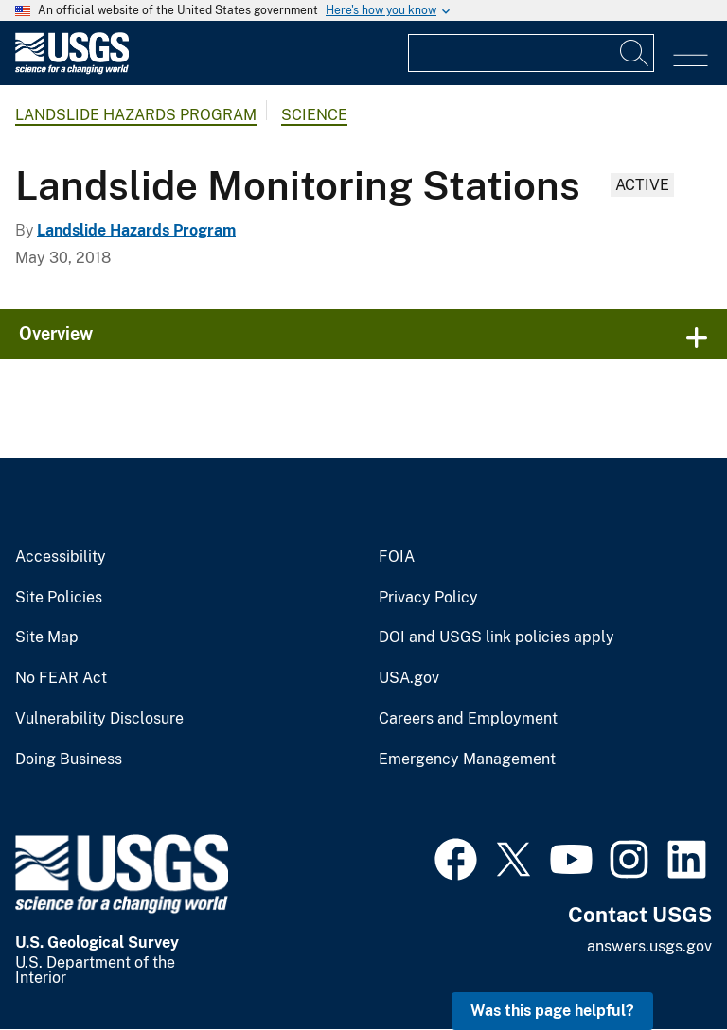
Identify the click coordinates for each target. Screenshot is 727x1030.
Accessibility (60, 557)
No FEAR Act (61, 678)
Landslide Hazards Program (136, 115)
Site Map (47, 637)
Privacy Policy (428, 597)
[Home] (72, 70)
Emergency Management (467, 759)
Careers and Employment (468, 718)
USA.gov (409, 678)
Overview (56, 333)
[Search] (635, 53)
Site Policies (58, 597)
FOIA (397, 557)
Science (314, 115)
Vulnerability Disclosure (99, 718)
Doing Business (68, 759)
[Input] (531, 53)
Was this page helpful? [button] (552, 1011)
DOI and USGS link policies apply (496, 637)
